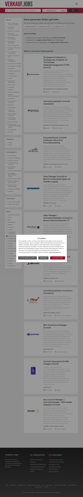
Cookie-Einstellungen (27, 258)
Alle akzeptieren (57, 258)
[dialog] (41, 248)
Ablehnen (43, 258)
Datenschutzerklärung (55, 252)
